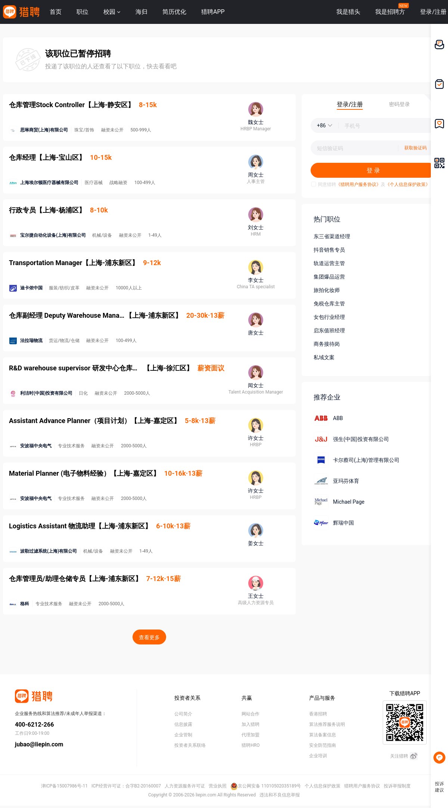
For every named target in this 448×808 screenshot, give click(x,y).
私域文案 (324, 357)
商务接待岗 (327, 344)
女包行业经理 (329, 317)
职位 (82, 11)
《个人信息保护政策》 (407, 184)
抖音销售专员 (329, 250)
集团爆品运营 (329, 277)
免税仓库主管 (329, 304)
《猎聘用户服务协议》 (358, 184)
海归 (141, 11)
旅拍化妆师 (327, 290)
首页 (56, 11)
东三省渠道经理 (332, 236)
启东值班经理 (329, 330)
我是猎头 (348, 11)
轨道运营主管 (329, 263)
